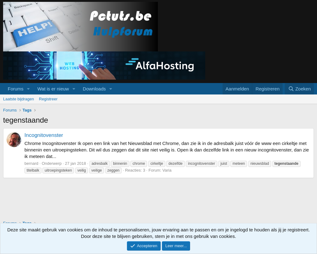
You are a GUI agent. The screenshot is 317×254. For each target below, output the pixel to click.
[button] (28, 88)
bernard (31, 163)
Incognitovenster (43, 135)
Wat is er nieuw (53, 88)
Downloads (94, 88)
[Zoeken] (299, 88)
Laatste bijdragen (18, 99)
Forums (16, 88)
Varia (167, 170)
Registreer (48, 99)
